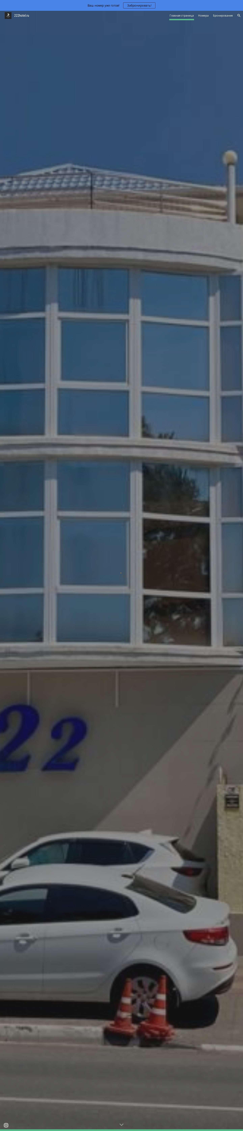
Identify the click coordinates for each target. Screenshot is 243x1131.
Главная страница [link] (182, 15)
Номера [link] (203, 15)
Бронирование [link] (223, 15)
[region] (121, 5)
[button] (239, 15)
